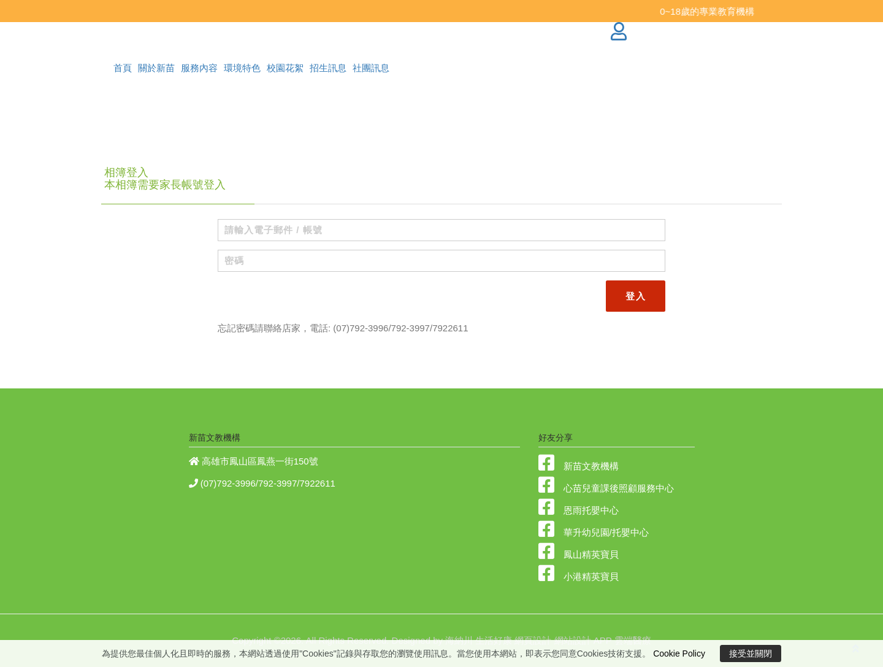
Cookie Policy (679, 653)
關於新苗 (156, 68)
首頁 (122, 68)
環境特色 (242, 68)
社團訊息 (371, 68)
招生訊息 (328, 68)
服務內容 (199, 68)
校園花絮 (285, 68)
